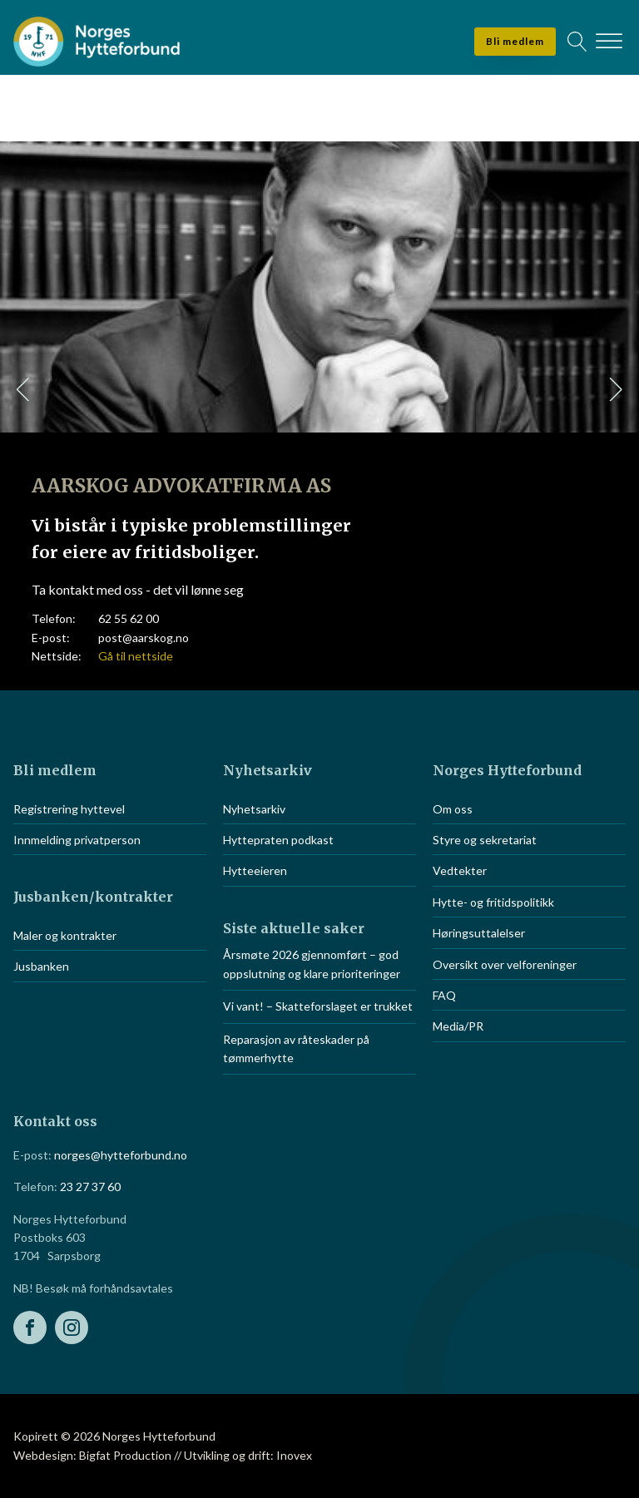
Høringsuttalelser (479, 933)
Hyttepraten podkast (278, 840)
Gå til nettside (135, 656)
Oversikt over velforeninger (505, 964)
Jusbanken (41, 966)
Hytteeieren (255, 870)
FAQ (444, 995)
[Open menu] (609, 42)
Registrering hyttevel (69, 809)
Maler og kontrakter (64, 935)
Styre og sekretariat (485, 840)
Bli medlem (515, 41)
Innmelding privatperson (77, 840)
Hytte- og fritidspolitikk (493, 902)
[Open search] (577, 41)
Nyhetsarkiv (254, 809)
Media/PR (458, 1026)
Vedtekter (460, 870)
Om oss (453, 809)
